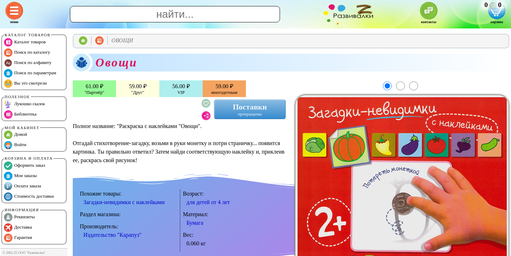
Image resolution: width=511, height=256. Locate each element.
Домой (15, 134)
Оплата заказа (22, 186)
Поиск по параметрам (30, 73)
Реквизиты (19, 217)
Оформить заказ (24, 165)
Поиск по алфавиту (27, 63)
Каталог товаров (25, 42)
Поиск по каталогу (27, 52)
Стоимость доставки (29, 196)
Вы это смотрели (25, 83)
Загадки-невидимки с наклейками (124, 202)
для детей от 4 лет (208, 202)
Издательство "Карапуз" (112, 235)
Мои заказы (20, 176)
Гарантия (18, 238)
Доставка (18, 227)
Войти (15, 145)
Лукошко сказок (24, 104)
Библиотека (20, 114)
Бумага (195, 223)
